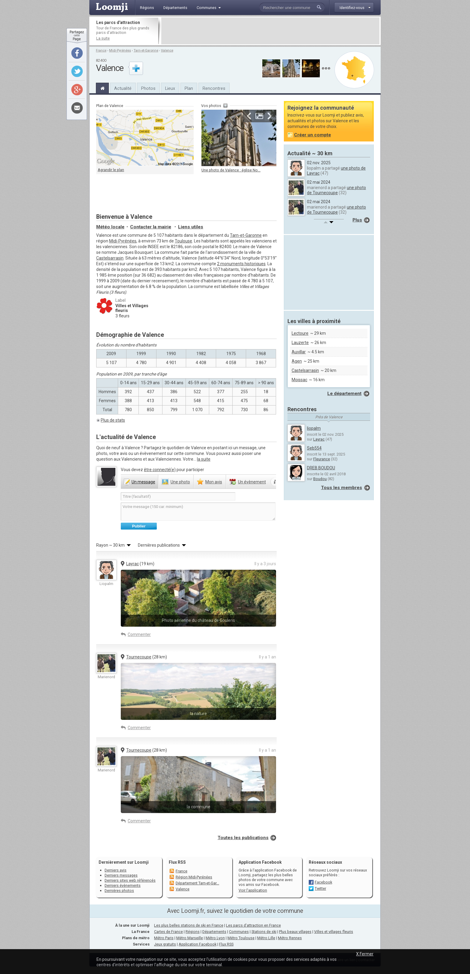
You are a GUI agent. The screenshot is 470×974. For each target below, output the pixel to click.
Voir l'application (253, 890)
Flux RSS (177, 862)
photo (180, 482)
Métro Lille (266, 938)
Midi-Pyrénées (120, 50)
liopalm (314, 428)
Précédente (249, 116)
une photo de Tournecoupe (336, 190)
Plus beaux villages (295, 931)
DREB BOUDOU (321, 467)
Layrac (132, 563)
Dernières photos (119, 890)
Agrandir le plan (111, 170)
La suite (103, 38)
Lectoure (300, 333)
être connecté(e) (160, 469)
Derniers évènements (123, 885)
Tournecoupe (138, 657)
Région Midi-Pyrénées (194, 877)
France (101, 50)
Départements (214, 931)
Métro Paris (164, 938)
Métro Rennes (290, 938)
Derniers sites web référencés (130, 880)
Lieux (170, 88)
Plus (357, 220)
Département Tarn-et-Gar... (197, 883)
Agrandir (259, 116)
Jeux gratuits (165, 944)
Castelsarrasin (109, 258)
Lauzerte (300, 342)
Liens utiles (190, 227)
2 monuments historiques (241, 263)
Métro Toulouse (241, 938)
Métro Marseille (189, 938)
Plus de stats (113, 420)
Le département (344, 393)
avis (213, 482)
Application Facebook (197, 944)
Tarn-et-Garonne (146, 50)
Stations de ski (263, 931)
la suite (203, 459)
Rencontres (214, 88)
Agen (297, 361)
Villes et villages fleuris (333, 931)
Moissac (299, 379)
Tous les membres (341, 487)
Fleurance (321, 459)
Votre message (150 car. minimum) (198, 512)
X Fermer (364, 954)
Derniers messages (121, 875)
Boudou (320, 479)
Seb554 (314, 448)
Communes (239, 931)
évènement (252, 482)
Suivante (269, 116)
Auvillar (299, 351)
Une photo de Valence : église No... (230, 170)
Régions (193, 931)
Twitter (320, 888)
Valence (167, 50)
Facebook (323, 882)
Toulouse (183, 241)
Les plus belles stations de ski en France (188, 925)
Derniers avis (115, 870)
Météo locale (110, 227)
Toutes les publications (243, 837)
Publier (138, 526)
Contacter (150, 227)
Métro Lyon (215, 938)
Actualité (123, 88)
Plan (189, 88)
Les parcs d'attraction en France (253, 925)
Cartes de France (168, 931)
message (143, 482)
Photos (148, 88)
